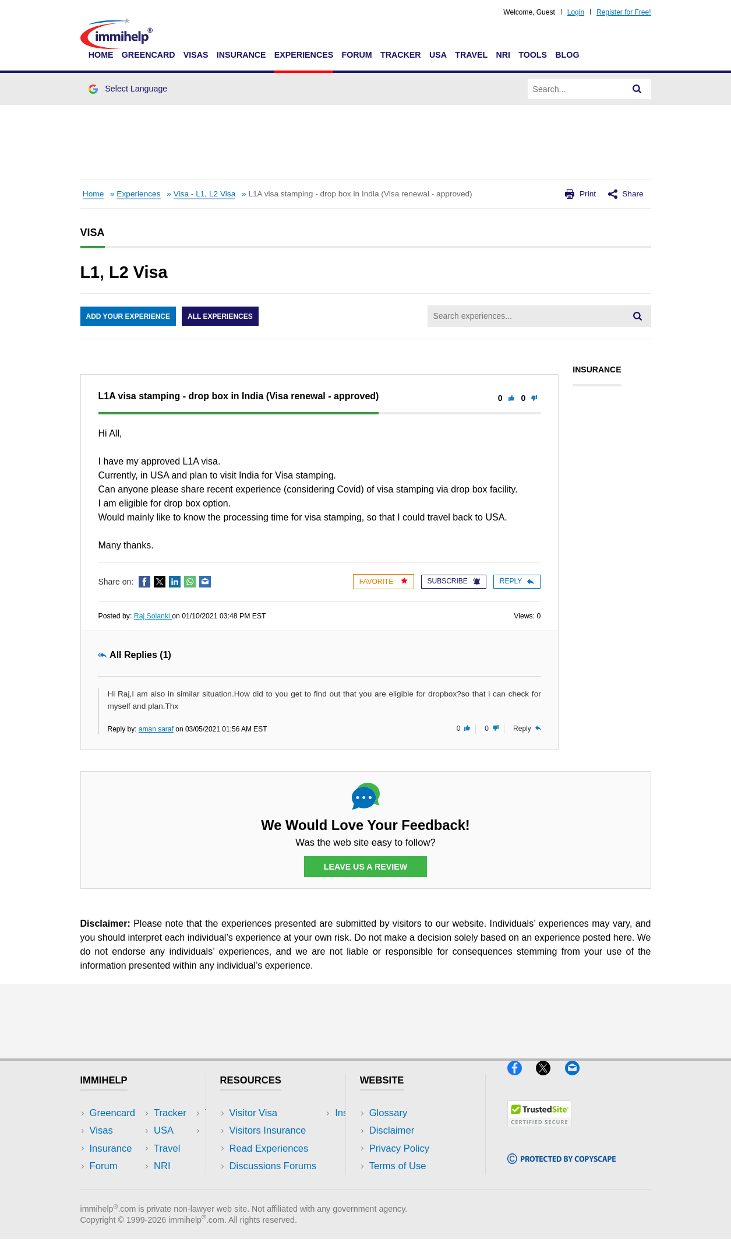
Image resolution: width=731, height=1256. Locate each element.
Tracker (400, 54)
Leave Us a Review (366, 866)
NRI (503, 54)
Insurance (241, 54)
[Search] (637, 89)
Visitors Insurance (267, 1130)
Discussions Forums (273, 1165)
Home (101, 54)
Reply (517, 581)
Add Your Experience (128, 316)
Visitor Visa (253, 1112)
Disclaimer (392, 1130)
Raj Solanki (153, 616)
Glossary (388, 1112)
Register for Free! (623, 12)
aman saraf (156, 729)
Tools (532, 54)
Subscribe (454, 581)
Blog (567, 54)
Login (575, 12)
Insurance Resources (275, 1183)
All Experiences (220, 316)
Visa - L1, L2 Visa (205, 193)
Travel (471, 54)
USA (438, 54)
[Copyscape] (561, 1169)
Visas (196, 54)
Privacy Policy (399, 1148)
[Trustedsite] (539, 1132)
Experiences (303, 54)
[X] (550, 1080)
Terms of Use (397, 1165)
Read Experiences (269, 1148)
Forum (356, 54)
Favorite (383, 581)
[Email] (578, 1080)
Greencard (148, 54)
